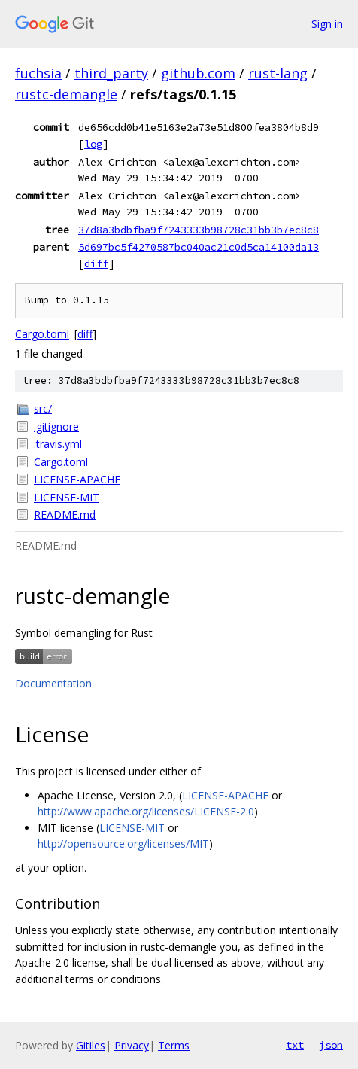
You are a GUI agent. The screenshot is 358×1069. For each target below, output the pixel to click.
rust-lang (278, 73)
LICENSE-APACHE (77, 479)
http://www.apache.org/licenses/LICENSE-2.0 (146, 811)
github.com (198, 73)
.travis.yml (58, 444)
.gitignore (56, 426)
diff (96, 263)
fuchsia (38, 73)
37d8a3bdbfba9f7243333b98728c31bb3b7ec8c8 (198, 229)
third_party (111, 73)
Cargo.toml (42, 334)
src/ (43, 408)
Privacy (131, 1045)
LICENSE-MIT (66, 497)
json (331, 1045)
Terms (174, 1045)
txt (295, 1045)
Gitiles (90, 1045)
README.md (65, 514)
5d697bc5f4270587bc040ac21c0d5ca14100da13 (198, 247)
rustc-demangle (66, 94)
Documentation (53, 683)
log (93, 144)
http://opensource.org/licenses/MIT (123, 843)
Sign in (327, 24)
